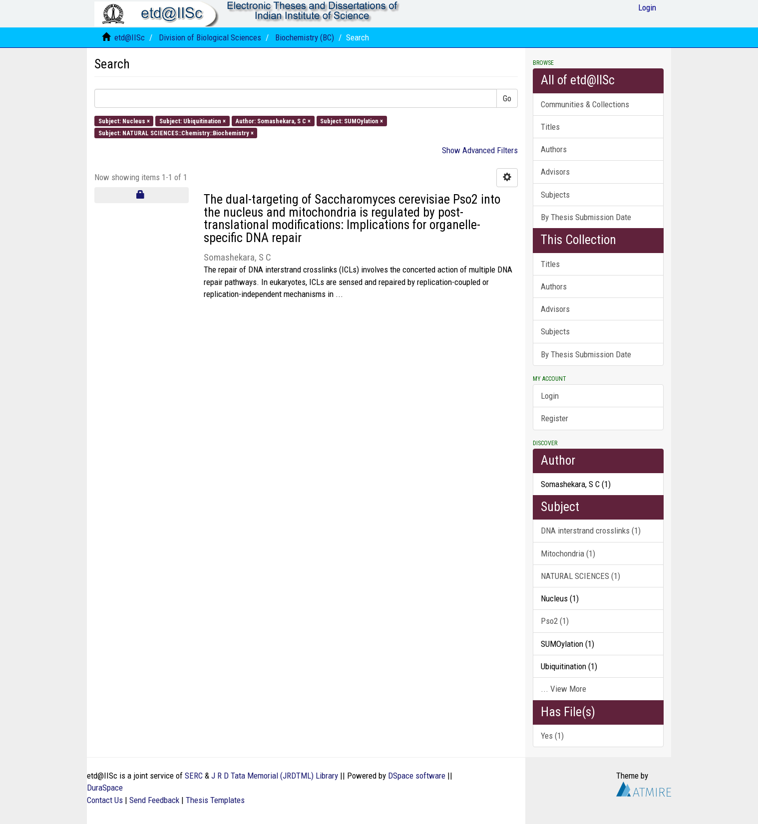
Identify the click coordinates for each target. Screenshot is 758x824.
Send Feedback (154, 800)
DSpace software (416, 776)
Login (550, 396)
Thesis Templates (215, 800)
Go (507, 98)
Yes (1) (552, 736)
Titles (550, 127)
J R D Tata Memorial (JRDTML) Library (274, 776)
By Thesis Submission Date (586, 217)
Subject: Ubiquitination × (192, 120)
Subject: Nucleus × (124, 120)
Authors (554, 149)
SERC (194, 776)
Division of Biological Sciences (210, 37)
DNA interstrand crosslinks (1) (591, 531)
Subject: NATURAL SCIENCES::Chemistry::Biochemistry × (176, 132)
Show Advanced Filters (480, 150)
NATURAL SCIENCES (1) (580, 576)
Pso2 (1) (555, 621)
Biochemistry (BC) (304, 37)
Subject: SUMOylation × (351, 120)
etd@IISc (129, 37)
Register (554, 418)
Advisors (555, 172)
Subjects (555, 195)
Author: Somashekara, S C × (273, 120)
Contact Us (105, 800)
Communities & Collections (585, 104)
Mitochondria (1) (568, 553)
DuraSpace (105, 788)
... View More (563, 689)
